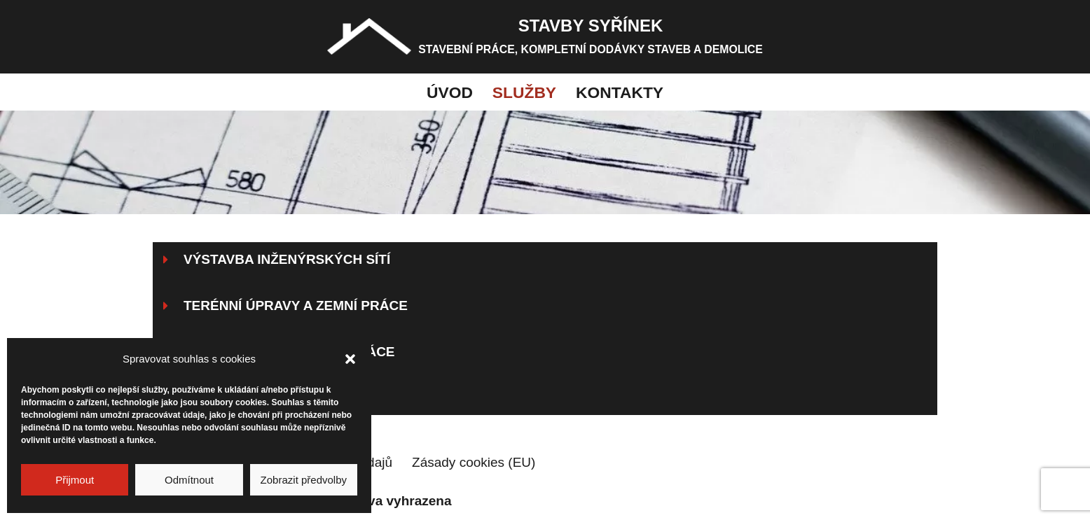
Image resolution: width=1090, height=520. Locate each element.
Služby (524, 92)
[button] (350, 359)
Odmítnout (189, 480)
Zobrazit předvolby (304, 480)
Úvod (450, 92)
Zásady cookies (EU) (473, 462)
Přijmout (74, 480)
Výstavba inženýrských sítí (287, 259)
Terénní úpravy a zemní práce (296, 305)
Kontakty (619, 92)
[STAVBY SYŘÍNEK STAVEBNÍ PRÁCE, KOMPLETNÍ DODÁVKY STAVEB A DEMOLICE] (545, 37)
